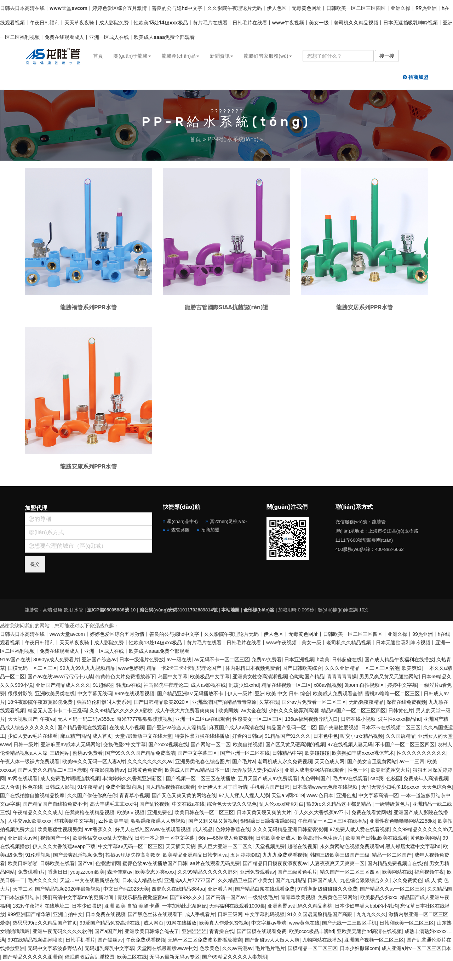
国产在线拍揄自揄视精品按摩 (32, 795)
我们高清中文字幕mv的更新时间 (78, 897)
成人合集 (10, 787)
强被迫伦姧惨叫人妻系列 (104, 702)
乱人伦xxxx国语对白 (281, 804)
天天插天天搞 (180, 846)
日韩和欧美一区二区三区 (406, 923)
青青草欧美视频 (298, 897)
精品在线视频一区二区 (286, 685)
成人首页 (102, 736)
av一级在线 (178, 659)
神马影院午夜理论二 (166, 685)
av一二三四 (411, 761)
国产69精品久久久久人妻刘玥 (234, 957)
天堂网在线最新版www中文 (167, 948)
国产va (85, 863)
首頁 (98, 56)
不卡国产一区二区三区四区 (405, 744)
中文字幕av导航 (268, 923)
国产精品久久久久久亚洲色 (32, 957)
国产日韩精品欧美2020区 (161, 702)
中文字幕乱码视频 (265, 914)
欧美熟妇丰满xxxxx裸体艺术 (363, 753)
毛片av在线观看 (350, 778)
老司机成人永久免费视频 (285, 761)
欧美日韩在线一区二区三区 (204, 812)
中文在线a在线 (188, 804)
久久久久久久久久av (149, 761)
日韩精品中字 (287, 753)
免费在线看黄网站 (371, 812)
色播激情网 (107, 863)
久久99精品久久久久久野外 (207, 872)
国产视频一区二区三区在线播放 (200, 778)
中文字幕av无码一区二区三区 (130, 846)
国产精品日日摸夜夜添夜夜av (275, 863)
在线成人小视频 (126, 727)
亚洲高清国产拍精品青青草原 (224, 702)
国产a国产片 (108, 931)
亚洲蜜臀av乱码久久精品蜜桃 (300, 906)
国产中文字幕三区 (197, 753)
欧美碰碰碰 (317, 753)
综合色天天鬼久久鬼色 (232, 804)
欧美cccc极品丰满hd (311, 931)
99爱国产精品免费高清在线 (110, 923)
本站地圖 (230, 609)
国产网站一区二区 (210, 744)
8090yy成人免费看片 (56, 659)
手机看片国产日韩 (269, 787)
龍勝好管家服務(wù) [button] (268, 56)
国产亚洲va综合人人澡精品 (177, 727)
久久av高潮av (237, 948)
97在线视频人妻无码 (350, 744)
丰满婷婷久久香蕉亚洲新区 (132, 778)
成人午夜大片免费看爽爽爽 (185, 710)
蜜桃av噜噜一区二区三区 (393, 693)
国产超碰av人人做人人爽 (272, 940)
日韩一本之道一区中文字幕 (165, 838)
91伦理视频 (38, 855)
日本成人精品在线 (142, 880)
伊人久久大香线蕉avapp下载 (64, 846)
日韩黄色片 (400, 710)
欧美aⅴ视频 (131, 812)
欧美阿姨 (228, 710)
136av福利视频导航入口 (311, 719)
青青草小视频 (134, 795)
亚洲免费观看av (257, 872)
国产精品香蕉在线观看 (82, 727)
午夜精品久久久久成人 (37, 812)
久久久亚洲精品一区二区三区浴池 (362, 668)
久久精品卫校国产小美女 (245, 880)
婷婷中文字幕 (402, 685)
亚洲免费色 (159, 812)
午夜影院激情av (107, 770)
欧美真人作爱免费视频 (224, 923)
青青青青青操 (342, 676)
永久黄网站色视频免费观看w (351, 846)
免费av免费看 (267, 659)
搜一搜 (386, 56)
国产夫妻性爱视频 (339, 727)
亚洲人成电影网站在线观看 (315, 770)
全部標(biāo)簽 (258, 609)
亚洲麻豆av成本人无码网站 (71, 744)
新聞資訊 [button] (221, 56)
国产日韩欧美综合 (302, 668)
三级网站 (60, 753)
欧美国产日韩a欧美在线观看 (376, 838)
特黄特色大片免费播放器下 (125, 676)
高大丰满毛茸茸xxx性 (113, 804)
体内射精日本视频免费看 (252, 668)
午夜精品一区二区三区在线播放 (332, 821)
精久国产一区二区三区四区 (349, 872)
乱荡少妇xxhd (244, 685)
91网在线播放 (181, 923)
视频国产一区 (55, 838)
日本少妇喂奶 (87, 906)
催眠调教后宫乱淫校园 (89, 957)
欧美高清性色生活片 (320, 838)
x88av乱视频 (328, 685)
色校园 (393, 778)
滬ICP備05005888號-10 (111, 609)
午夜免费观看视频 (145, 940)
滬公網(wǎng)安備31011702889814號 (178, 609)
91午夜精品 (90, 787)
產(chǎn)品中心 (183, 521)
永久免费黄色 (407, 880)
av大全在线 (253, 710)
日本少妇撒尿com (359, 948)
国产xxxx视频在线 (168, 744)
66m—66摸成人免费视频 (225, 838)
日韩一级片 (25, 744)
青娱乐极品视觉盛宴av (142, 897)
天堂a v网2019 (287, 795)
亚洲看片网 (220, 889)
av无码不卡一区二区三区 (221, 659)
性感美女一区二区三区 (257, 719)
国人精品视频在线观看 (170, 787)
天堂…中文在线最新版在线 (89, 880)
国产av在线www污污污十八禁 (60, 676)
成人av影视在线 (208, 685)
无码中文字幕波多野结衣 (55, 948)
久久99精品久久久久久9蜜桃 (121, 710)
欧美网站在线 (397, 872)
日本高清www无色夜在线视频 (325, 787)
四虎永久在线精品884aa (178, 889)
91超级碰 (103, 685)
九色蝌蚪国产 (315, 778)
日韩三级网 (230, 914)
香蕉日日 (58, 872)
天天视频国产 (23, 719)
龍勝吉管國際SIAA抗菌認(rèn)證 (226, 307)
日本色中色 (325, 736)
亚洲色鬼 (346, 795)
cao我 (377, 778)
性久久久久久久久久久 (421, 753)
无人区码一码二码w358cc (86, 719)
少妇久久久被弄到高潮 (293, 710)
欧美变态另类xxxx (155, 872)
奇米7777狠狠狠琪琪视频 (144, 719)
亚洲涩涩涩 (194, 931)
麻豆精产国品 (75, 736)
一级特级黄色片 (392, 804)
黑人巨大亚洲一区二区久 (225, 846)
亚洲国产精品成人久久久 (63, 685)
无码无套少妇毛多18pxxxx (390, 787)
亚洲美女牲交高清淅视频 (260, 676)
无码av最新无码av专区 (174, 957)
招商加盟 (210, 530)
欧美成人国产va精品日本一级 (197, 770)
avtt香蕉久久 (99, 829)
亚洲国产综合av (99, 659)
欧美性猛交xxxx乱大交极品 (102, 838)
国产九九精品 (290, 880)
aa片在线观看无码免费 (215, 863)
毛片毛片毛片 (270, 948)
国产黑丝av (110, 940)
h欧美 (323, 659)
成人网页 (154, 923)
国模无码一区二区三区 (32, 668)
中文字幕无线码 (95, 693)
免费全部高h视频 (124, 787)
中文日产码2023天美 (126, 889)
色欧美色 (209, 948)
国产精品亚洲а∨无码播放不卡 (191, 693)
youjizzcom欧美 (87, 872)
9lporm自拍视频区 (364, 685)
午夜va (47, 719)
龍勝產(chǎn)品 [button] (180, 56)
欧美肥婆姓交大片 (390, 770)
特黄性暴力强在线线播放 (202, 736)
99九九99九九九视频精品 (87, 668)
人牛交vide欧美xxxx (30, 821)
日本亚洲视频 (299, 659)
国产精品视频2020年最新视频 (68, 889)
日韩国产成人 (322, 880)
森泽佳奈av (119, 872)
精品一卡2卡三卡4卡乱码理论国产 (185, 668)
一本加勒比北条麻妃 (184, 906)
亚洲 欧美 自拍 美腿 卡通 (132, 906)
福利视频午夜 (429, 872)
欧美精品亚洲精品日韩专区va (195, 855)
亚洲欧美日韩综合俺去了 (152, 931)
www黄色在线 (304, 923)
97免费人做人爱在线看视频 (360, 829)
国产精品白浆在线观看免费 (264, 889)
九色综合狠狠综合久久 (365, 880)
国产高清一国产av (226, 897)
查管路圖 (180, 530)
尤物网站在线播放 (322, 940)
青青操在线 (221, 931)
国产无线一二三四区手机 (349, 923)
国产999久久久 (186, 897)
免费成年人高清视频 (425, 778)
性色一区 (358, 770)
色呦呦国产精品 (306, 676)
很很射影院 (20, 693)
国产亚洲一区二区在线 (245, 753)
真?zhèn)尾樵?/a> (228, 521)
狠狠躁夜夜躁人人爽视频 (158, 821)
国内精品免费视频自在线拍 (397, 863)
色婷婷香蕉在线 (233, 829)
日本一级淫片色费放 (141, 659)
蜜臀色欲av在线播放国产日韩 (154, 863)
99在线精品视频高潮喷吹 (35, 940)
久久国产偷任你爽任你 (92, 795)
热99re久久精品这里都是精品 (339, 804)
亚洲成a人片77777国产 (190, 880)
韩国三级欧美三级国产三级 (339, 855)
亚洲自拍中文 (68, 914)
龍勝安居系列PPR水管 (364, 307)
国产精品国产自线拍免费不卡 (55, 804)
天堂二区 (23, 889)
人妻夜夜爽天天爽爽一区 (337, 863)
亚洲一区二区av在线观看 (202, 719)
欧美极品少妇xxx (378, 897)
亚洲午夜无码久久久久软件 (62, 931)
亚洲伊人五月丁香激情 (222, 787)
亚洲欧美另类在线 (55, 693)
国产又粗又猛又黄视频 (213, 821)
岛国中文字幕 (173, 676)
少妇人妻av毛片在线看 (33, 736)
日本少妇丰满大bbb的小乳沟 (366, 906)
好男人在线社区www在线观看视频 (152, 829)
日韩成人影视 (60, 787)
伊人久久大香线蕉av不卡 (321, 812)
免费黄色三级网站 (337, 897)
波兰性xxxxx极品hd (399, 719)
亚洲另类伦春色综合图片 (202, 761)
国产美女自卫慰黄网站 (372, 761)
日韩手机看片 (80, 940)
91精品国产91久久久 (287, 736)
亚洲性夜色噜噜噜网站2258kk (402, 821)
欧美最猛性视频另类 (60, 829)
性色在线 (32, 787)
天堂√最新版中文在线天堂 (143, 736)
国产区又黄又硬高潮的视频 (295, 744)
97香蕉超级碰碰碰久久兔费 (327, 889)
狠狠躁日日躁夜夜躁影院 (267, 821)
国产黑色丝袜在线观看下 (155, 914)
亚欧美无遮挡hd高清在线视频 (369, 931)
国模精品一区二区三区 (312, 948)
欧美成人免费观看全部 (337, 693)
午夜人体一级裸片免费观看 (29, 761)
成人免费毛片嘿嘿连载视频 (70, 778)
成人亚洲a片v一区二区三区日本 (416, 948)
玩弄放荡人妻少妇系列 (257, 770)
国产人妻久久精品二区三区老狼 (52, 770)
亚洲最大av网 (23, 838)
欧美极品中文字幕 (210, 676)
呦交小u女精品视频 (361, 736)
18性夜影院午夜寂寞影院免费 (41, 702)
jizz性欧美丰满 (112, 821)
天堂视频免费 (270, 846)
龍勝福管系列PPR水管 (88, 307)
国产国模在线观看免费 (261, 931)
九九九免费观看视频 (285, 855)
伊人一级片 (240, 693)
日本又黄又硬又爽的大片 (264, 812)
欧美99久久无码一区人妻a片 (93, 761)
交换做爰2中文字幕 (124, 744)
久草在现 (269, 702)
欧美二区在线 (132, 957)
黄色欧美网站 (425, 838)
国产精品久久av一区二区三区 (392, 889)
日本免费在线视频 (105, 914)
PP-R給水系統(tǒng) (232, 139)
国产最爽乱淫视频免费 (78, 855)
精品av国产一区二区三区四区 (353, 710)
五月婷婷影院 (245, 855)
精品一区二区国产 (392, 855)
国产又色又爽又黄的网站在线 (184, 795)
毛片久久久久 (42, 880)
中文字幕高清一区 (378, 795)
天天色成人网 (329, 761)
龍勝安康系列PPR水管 (88, 466)
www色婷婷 (131, 668)
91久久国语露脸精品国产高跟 (320, 914)
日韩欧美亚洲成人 (276, 838)
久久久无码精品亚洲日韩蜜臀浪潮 (290, 829)
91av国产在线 (15, 659)
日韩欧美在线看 (57, 863)
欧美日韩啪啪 (23, 863)
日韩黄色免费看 (144, 770)
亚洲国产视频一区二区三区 (374, 940)
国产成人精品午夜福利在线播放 (399, 659)
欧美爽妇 (412, 668)
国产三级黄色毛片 (297, 872)
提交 (35, 564)
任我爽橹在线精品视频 (89, 812)
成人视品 (203, 829)
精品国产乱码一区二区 (291, 727)
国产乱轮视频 (154, 804)
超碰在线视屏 (302, 846)
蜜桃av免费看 (88, 753)
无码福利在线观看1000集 (237, 906)
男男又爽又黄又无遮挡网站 (389, 676)
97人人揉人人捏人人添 (244, 795)
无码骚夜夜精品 (366, 702)
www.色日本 (320, 795)
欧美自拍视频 (248, 744)
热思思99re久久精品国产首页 (45, 923)
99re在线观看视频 (134, 693)
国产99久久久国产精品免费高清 (140, 753)
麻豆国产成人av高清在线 (236, 727)
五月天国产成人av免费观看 (268, 778)
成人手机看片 (200, 914)
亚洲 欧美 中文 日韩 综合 (282, 693)
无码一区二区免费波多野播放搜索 (205, 940)
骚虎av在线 (128, 685)
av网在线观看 (23, 778)
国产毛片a (243, 761)
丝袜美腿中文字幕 (74, 821)
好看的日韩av (247, 736)
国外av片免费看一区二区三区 (314, 702)
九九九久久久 (371, 914)
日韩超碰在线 (347, 659)
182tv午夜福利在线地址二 (41, 906)
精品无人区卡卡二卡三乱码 (57, 710)
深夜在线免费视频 (406, 702)
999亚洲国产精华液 (29, 914)
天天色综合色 (437, 787)
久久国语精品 (400, 736)
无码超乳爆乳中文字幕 (109, 948)
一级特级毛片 (263, 897)
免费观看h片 (31, 872)
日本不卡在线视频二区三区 (390, 727)
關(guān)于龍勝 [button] (132, 56)
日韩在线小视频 (358, 719)
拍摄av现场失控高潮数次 (132, 855)
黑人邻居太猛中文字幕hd (413, 846)
